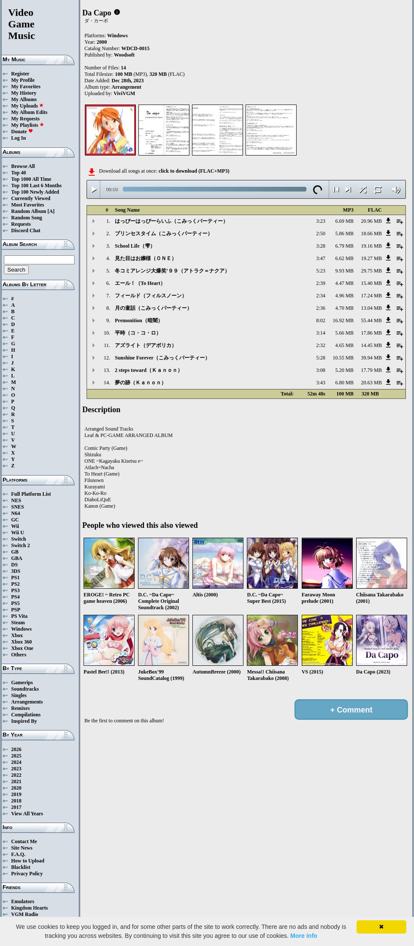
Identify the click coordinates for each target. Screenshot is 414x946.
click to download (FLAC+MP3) (194, 171)
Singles (19, 695)
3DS (15, 571)
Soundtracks (25, 689)
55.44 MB (371, 320)
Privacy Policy (27, 874)
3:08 (320, 370)
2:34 (320, 296)
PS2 (15, 584)
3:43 (320, 383)
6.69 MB (344, 221)
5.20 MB (344, 370)
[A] (51, 211)
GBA (16, 558)
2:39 (320, 283)
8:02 (320, 320)
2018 (16, 801)
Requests (21, 224)
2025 (16, 756)
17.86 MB (371, 333)
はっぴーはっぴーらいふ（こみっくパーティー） (171, 221)
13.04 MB (371, 308)
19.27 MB (371, 258)
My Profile (23, 80)
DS (14, 565)
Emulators (22, 901)
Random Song (26, 218)
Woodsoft (124, 55)
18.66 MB (371, 233)
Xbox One (22, 648)
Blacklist (20, 867)
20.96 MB (371, 221)
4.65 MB (344, 345)
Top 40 (18, 173)
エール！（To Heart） (140, 283)
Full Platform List (31, 494)
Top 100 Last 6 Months (36, 186)
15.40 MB (371, 283)
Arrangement (126, 87)
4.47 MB (344, 283)
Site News (22, 848)
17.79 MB (371, 370)
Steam (18, 623)
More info (303, 935)
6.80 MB (344, 383)
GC (15, 520)
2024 (16, 762)
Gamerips (22, 683)
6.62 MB (344, 258)
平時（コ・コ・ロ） (138, 333)
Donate (22, 132)
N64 (15, 513)
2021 (16, 781)
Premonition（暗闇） (139, 320)
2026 (16, 749)
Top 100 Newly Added (35, 192)
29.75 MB (371, 271)
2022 (16, 775)
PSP (15, 610)
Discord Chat (25, 231)
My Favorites (25, 87)
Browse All (23, 166)
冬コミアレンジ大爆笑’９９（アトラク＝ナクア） (172, 271)
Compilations (26, 715)
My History (23, 93)
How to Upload (27, 861)
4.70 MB (344, 308)
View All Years (27, 814)
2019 (16, 794)
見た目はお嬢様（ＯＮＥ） (146, 258)
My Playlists (27, 125)
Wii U (17, 533)
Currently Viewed (30, 198)
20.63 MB (371, 383)
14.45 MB (371, 345)
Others (18, 655)
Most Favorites (27, 205)
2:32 (320, 345)
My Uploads (27, 106)
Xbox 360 (21, 642)
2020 (16, 788)
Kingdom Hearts (29, 908)
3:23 (320, 221)
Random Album (28, 211)
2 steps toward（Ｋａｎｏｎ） (149, 370)
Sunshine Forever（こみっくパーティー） (162, 358)
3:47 (320, 258)
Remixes (20, 708)
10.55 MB (343, 358)
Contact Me (24, 841)
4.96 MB (344, 296)
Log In (18, 138)
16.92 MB (343, 320)
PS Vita (19, 616)
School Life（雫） (135, 246)
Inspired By (24, 721)
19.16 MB (371, 246)
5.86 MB (344, 233)
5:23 (320, 271)
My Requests (25, 119)
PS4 (15, 597)
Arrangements (27, 702)
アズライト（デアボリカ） (146, 345)
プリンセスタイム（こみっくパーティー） (164, 233)
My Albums (24, 99)
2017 (16, 807)
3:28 (320, 246)
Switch (18, 539)
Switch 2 (20, 545)
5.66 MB (344, 333)
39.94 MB (371, 358)
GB (14, 552)
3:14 (320, 333)
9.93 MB (344, 271)
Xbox (17, 635)
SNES (17, 507)
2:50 (320, 233)
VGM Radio (24, 914)
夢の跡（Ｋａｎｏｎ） (140, 383)
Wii (15, 526)
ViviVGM (124, 93)
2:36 (320, 308)
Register (20, 74)
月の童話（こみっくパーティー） (153, 308)
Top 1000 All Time (31, 179)
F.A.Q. (18, 854)
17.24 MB (371, 296)
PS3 (15, 590)
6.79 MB (344, 246)
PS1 (15, 578)
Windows (21, 629)
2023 (16, 769)
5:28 (320, 358)
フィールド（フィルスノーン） (151, 296)
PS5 (15, 603)
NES (16, 500)
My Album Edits (29, 112)
